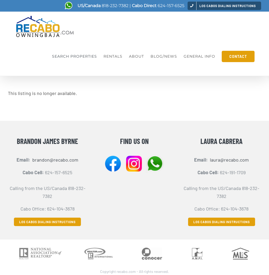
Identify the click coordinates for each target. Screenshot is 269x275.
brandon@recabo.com (55, 160)
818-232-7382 (115, 5)
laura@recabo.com (229, 160)
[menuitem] (224, 5)
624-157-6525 (171, 5)
